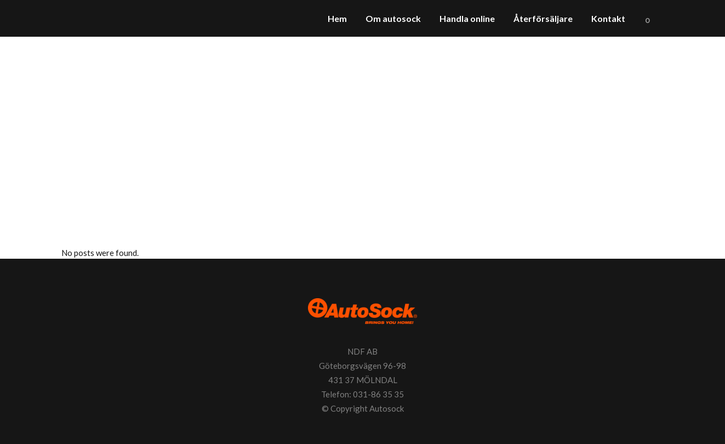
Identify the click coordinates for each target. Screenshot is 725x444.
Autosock (386, 408)
